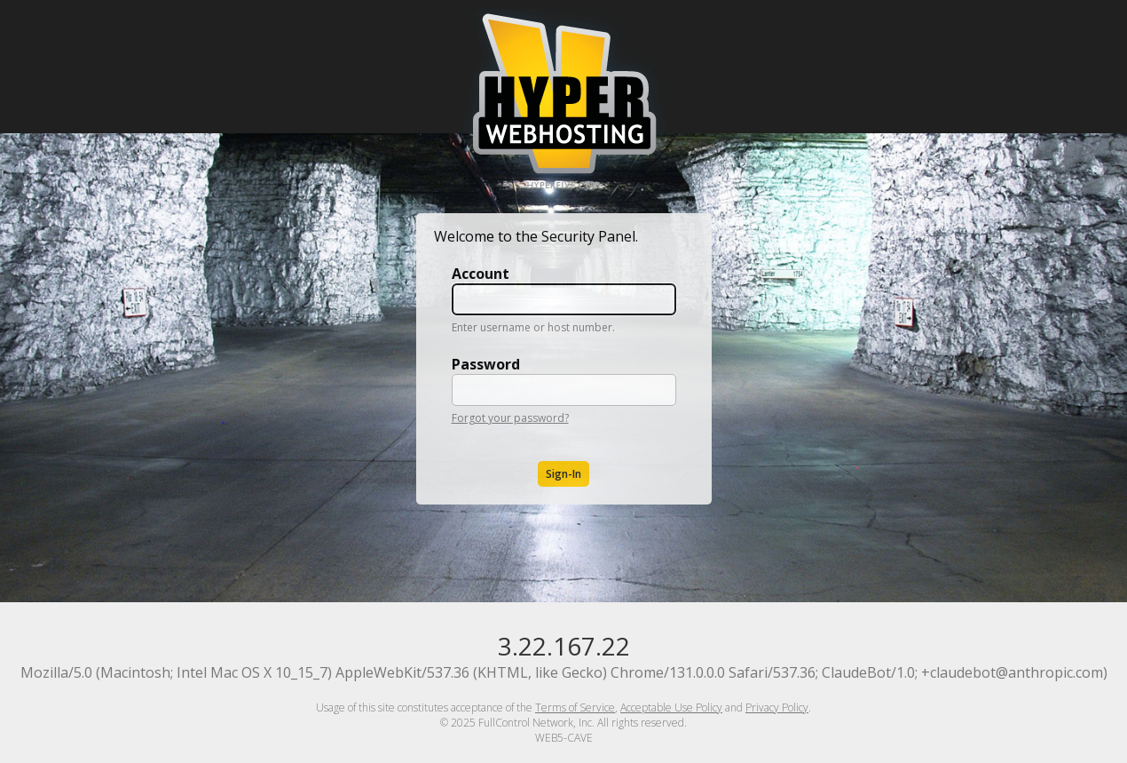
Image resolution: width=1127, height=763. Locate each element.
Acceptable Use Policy (671, 707)
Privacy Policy (776, 707)
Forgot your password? (510, 417)
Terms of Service (575, 707)
